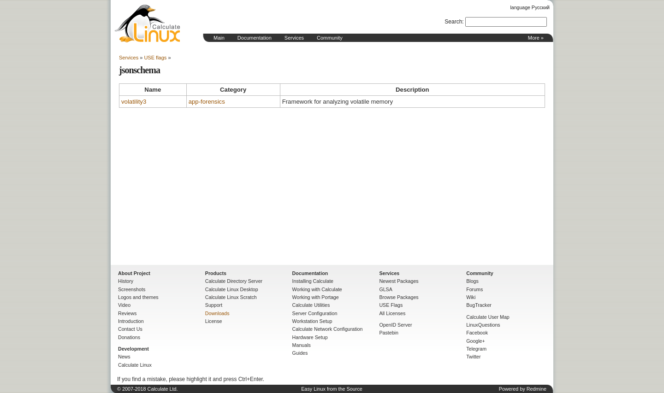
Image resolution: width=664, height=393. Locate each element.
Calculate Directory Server (233, 281)
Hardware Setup (310, 337)
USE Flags (391, 305)
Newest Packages (398, 281)
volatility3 (133, 101)
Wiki (470, 297)
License (213, 321)
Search (453, 21)
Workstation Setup (312, 321)
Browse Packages (398, 297)
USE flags (155, 57)
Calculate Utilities (311, 305)
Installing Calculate (312, 281)
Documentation (254, 38)
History (125, 281)
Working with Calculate (317, 289)
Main (219, 38)
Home (147, 23)
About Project (134, 273)
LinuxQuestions (483, 325)
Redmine (536, 389)
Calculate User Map (488, 317)
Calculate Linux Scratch (231, 297)
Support (213, 305)
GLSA (385, 289)
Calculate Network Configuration (327, 329)
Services (294, 38)
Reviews (127, 313)
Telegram (476, 349)
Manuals (301, 345)
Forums (474, 289)
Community (330, 38)
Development (133, 349)
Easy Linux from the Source (331, 389)
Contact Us (130, 329)
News (124, 356)
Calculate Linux (135, 365)
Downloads (217, 313)
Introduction (131, 321)
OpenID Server (395, 325)
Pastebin (388, 332)
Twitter (473, 356)
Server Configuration (315, 313)
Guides (300, 353)
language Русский (530, 7)
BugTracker (479, 305)
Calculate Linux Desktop (231, 289)
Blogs (472, 281)
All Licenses (392, 313)
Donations (129, 337)
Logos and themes (138, 297)
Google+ (475, 341)
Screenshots (131, 289)
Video (124, 305)
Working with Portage (315, 297)
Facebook (477, 332)
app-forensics (207, 101)
